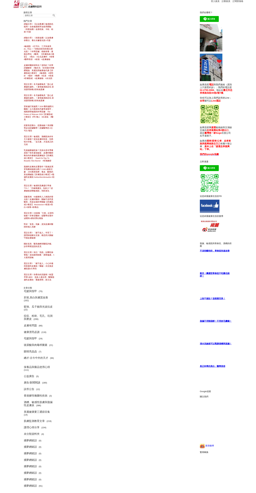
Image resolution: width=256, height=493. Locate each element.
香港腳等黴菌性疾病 (36, 395)
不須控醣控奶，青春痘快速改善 (215, 251)
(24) (34, 338)
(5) (32, 376)
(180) (36, 382)
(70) (34, 291)
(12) (32, 389)
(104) (36, 427)
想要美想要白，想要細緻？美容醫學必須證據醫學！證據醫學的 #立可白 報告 (38, 128)
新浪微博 (207, 445)
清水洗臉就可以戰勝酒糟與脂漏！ (216, 343)
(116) (36, 332)
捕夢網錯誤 (31, 440)
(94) (39, 359)
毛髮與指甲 (31, 291)
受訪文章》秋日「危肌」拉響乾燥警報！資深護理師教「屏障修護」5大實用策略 (39, 255)
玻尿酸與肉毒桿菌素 (36, 345)
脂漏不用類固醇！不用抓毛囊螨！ (216, 321)
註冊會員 (226, 1)
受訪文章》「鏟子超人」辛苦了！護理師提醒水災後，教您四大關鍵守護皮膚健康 (38, 235)
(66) (34, 325)
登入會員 (215, 1)
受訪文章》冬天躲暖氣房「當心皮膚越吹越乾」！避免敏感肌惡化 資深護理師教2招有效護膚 (39, 87)
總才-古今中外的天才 (36, 357)
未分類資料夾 (32, 433)
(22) (39, 308)
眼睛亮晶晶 (31, 351)
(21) (39, 345)
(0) (33, 440)
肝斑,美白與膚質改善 (36, 297)
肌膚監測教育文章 (34, 421)
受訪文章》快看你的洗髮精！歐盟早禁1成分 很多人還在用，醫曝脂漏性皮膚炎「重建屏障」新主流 (39, 277)
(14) (37, 413)
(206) (38, 317)
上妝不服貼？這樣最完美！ (212, 298)
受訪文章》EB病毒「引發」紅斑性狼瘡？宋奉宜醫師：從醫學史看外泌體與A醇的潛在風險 (39, 215)
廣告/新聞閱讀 (32, 382)
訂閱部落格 (238, 1)
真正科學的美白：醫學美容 (212, 366)
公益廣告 (29, 376)
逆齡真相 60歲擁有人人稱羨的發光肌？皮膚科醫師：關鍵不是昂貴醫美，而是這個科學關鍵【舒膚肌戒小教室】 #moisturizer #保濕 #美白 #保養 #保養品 (38, 202)
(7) (33, 351)
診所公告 (29, 389)
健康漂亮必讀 (32, 332)
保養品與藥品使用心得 (37, 367)
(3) (38, 395)
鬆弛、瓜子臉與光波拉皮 (38, 306)
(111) (37, 368)
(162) (36, 299)
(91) (34, 485)
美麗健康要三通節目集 (37, 411)
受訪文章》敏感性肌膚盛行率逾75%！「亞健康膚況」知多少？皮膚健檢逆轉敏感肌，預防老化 (38, 188)
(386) (38, 404)
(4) (34, 433)
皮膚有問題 (31, 325)
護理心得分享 (32, 427)
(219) (38, 421)
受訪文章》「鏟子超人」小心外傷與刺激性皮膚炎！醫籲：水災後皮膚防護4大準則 (38, 266)
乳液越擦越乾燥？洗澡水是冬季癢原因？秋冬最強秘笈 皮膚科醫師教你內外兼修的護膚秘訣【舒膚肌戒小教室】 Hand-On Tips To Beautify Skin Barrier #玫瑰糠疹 (38, 155)
